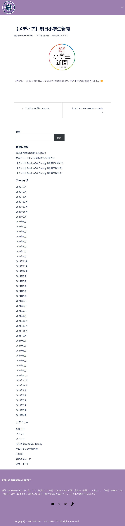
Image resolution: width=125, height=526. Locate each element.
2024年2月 (21, 310)
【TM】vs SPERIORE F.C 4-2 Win (87, 108)
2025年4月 (21, 241)
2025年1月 (21, 256)
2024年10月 (22, 271)
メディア (64, 35)
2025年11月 (22, 206)
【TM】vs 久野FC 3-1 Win (36, 108)
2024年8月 (21, 281)
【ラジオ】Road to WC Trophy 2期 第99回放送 (39, 168)
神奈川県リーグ (23, 458)
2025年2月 (21, 251)
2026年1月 (21, 196)
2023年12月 (22, 320)
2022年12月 (22, 375)
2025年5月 (21, 236)
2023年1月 (21, 370)
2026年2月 (21, 191)
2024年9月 (21, 276)
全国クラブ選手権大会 (27, 448)
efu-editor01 (26, 35)
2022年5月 (21, 410)
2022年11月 (22, 380)
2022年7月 (21, 400)
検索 (18, 131)
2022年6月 (21, 405)
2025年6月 (21, 231)
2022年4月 (21, 415)
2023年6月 (21, 350)
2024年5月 (21, 296)
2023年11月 (22, 325)
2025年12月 (22, 201)
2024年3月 (21, 305)
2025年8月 (21, 221)
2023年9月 (21, 335)
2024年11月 (22, 266)
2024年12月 (22, 261)
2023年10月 (22, 330)
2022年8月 (21, 395)
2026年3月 (21, 186)
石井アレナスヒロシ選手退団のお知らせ (35, 158)
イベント (20, 433)
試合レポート (22, 463)
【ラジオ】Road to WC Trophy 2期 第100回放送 (39, 163)
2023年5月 (21, 355)
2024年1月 (21, 315)
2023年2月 (21, 365)
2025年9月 (21, 216)
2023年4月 (21, 360)
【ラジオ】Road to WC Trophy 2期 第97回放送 (39, 173)
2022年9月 (21, 390)
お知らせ (55, 35)
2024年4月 (21, 300)
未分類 (19, 453)
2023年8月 (21, 340)
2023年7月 (21, 345)
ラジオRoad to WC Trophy (29, 443)
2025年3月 (21, 246)
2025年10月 (22, 211)
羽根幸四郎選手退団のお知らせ (31, 153)
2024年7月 (21, 286)
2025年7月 (21, 226)
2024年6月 (21, 291)
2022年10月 (22, 385)
